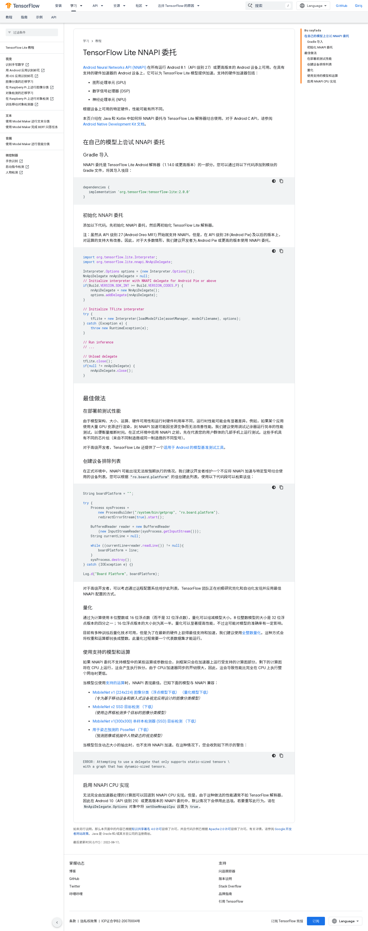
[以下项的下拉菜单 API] (103, 5)
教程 (9, 17)
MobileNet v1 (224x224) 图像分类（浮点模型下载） (136, 692)
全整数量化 (251, 633)
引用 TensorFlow (231, 901)
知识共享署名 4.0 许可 (147, 829)
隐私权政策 (88, 921)
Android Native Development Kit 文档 (114, 124)
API (95, 6)
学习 (86, 41)
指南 (24, 17)
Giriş (358, 6)
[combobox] (269, 5)
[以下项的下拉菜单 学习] (82, 5)
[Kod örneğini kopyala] (281, 181)
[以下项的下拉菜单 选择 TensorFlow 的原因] (199, 5)
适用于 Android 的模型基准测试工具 (194, 447)
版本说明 (225, 879)
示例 (39, 17)
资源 (116, 6)
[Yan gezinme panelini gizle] (57, 922)
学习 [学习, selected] (73, 6)
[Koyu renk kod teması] (274, 181)
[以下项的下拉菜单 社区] (148, 5)
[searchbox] (32, 32)
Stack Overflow (230, 886)
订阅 (316, 921)
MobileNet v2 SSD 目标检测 (116, 707)
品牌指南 (225, 894)
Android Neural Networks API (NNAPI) (114, 67)
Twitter (74, 886)
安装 (58, 6)
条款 (72, 921)
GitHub (341, 6)
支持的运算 (115, 683)
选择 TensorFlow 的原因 (176, 6)
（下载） (147, 707)
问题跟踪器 (227, 871)
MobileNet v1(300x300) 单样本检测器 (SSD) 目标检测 (137, 721)
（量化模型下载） (195, 692)
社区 (139, 6)
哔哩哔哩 (76, 894)
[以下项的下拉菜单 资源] (125, 5)
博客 (72, 871)
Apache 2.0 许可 (220, 829)
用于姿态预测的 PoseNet (114, 729)
